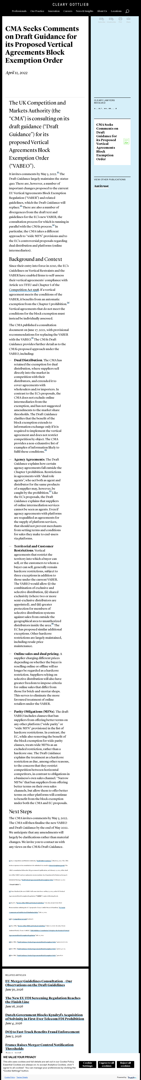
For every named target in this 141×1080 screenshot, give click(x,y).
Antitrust (101, 239)
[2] (21, 206)
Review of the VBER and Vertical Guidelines (30, 903)
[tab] (112, 102)
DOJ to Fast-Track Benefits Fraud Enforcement (42, 1032)
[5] (10, 926)
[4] (10, 919)
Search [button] (127, 11)
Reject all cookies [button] (125, 1064)
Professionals (19, 11)
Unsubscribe (111, 22)
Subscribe (101, 22)
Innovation (54, 11)
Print (120, 22)
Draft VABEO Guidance (44, 861)
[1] (9, 861)
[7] (10, 949)
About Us (102, 11)
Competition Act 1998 (24, 290)
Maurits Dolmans (107, 125)
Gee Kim (100, 151)
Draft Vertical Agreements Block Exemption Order (37, 880)
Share (128, 22)
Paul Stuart (102, 140)
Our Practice (37, 11)
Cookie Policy (10, 1077)
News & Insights (84, 11)
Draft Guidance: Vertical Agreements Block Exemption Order (36, 942)
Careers (67, 11)
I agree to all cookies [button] (106, 1064)
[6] (10, 942)
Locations (116, 11)
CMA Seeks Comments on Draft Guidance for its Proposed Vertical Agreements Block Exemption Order (107, 195)
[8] (10, 955)
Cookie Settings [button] (88, 1064)
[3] (10, 903)
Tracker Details (22, 1077)
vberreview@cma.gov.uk (57, 865)
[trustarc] (132, 1077)
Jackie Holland (105, 109)
